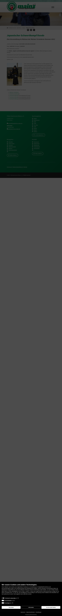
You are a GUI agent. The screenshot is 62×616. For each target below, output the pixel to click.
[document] (31, 590)
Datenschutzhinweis (30, 612)
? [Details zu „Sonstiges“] (12, 602)
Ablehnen (11, 607)
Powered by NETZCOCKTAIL (31, 614)
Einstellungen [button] (38, 612)
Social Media (8, 600)
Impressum (23, 612)
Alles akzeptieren (51, 607)
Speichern (31, 607)
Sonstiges (7, 603)
